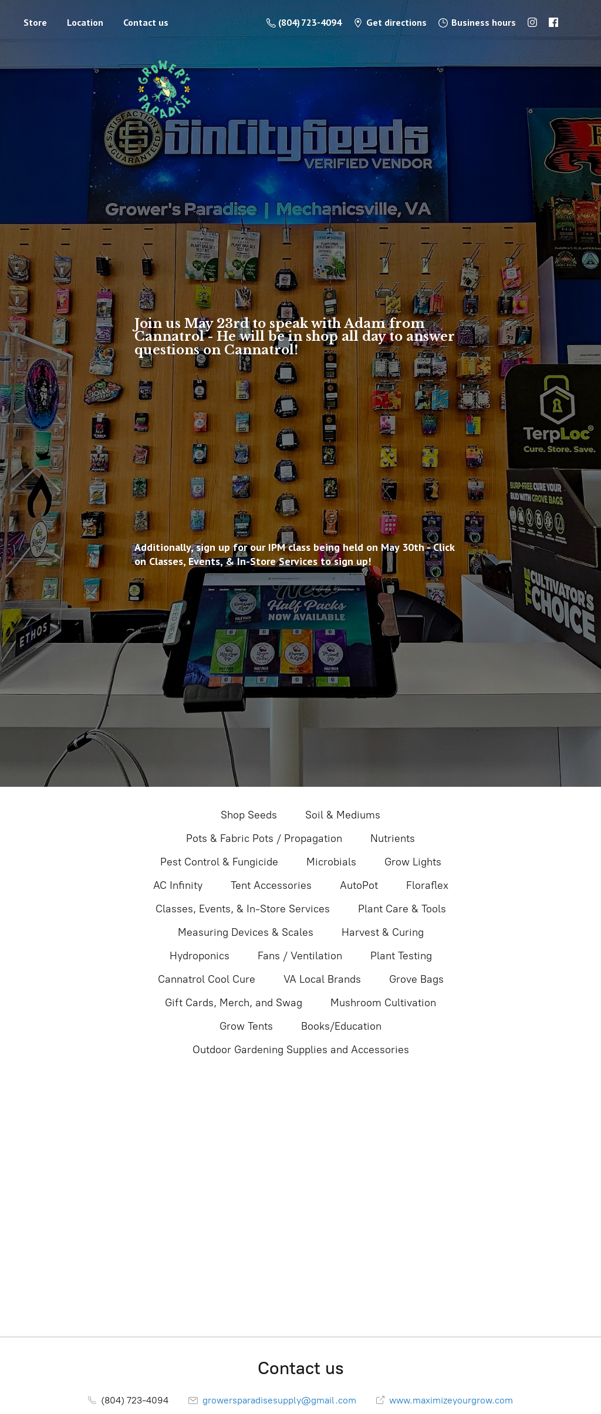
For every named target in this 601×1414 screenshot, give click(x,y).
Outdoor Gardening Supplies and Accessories (301, 1049)
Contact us (145, 22)
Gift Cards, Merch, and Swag (233, 1002)
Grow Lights (412, 861)
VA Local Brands (322, 979)
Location (85, 22)
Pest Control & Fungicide (219, 861)
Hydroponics (199, 955)
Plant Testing (401, 955)
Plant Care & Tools (402, 908)
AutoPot (359, 885)
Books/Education (341, 1026)
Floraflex (427, 885)
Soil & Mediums (342, 815)
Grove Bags (416, 979)
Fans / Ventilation (300, 955)
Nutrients (392, 838)
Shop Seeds (249, 815)
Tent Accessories (271, 885)
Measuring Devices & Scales (245, 932)
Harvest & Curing (383, 932)
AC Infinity (177, 885)
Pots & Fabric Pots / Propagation (264, 838)
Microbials (331, 861)
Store (35, 22)
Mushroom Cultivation (383, 1002)
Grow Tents (246, 1026)
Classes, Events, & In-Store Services (243, 908)
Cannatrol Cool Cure (206, 979)
